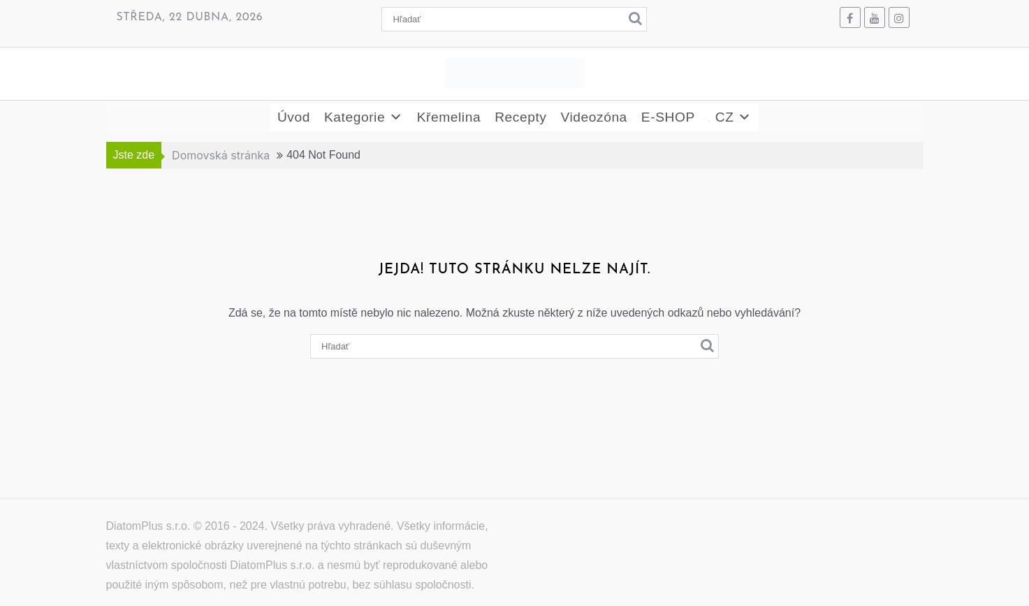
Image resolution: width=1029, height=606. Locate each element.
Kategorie (363, 117)
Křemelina (449, 117)
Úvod (293, 117)
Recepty (520, 117)
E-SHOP (668, 117)
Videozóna (593, 117)
